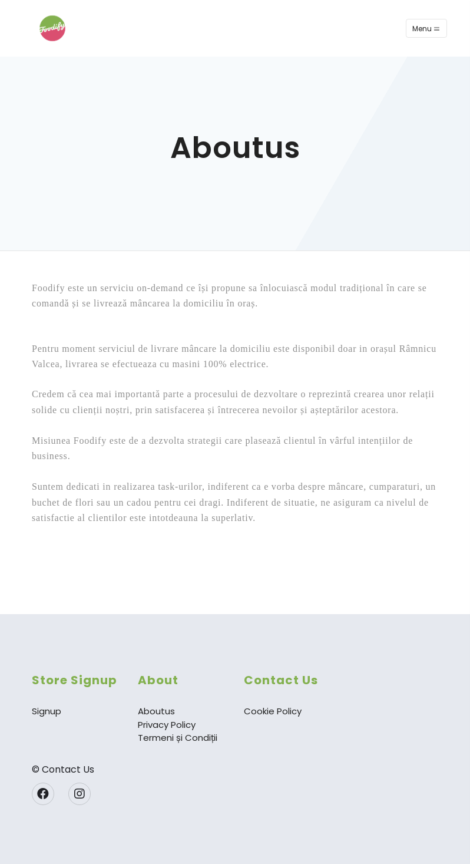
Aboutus (156, 711)
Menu (426, 29)
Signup (46, 711)
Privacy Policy (167, 724)
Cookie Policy (273, 711)
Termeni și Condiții (177, 737)
